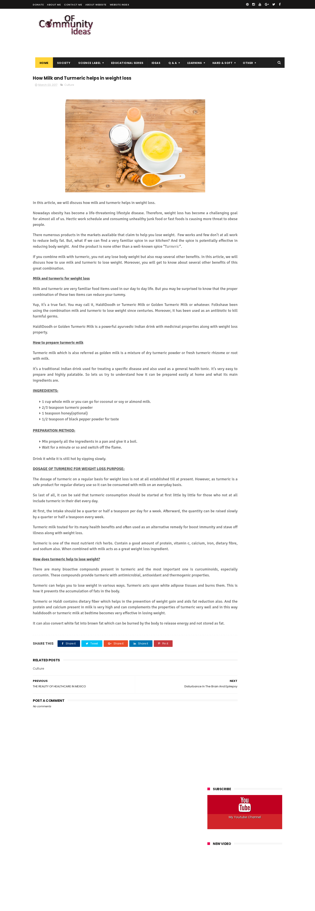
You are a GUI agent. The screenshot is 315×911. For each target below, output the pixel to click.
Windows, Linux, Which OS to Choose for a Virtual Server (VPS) (252, 521)
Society (61, 52)
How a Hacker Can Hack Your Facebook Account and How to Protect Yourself (243, 338)
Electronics (264, 230)
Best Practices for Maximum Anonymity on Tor (252, 539)
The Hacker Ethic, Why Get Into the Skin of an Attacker (254, 479)
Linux (231, 262)
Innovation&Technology (226, 254)
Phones (215, 270)
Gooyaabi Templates (103, 905)
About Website (96, 4)
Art (259, 221)
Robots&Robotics (221, 278)
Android (215, 221)
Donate (38, 4)
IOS (267, 254)
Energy (214, 238)
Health (267, 238)
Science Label (87, 52)
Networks (257, 262)
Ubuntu (246, 286)
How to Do (262, 246)
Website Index (119, 4)
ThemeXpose (57, 905)
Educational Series (125, 52)
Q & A (170, 52)
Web (260, 286)
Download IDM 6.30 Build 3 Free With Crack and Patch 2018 (255, 459)
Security (244, 278)
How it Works (240, 246)
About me (54, 4)
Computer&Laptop (222, 230)
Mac (242, 262)
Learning (192, 52)
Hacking (251, 238)
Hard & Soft (220, 52)
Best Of (272, 221)
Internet (253, 254)
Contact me (73, 4)
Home (41, 52)
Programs (256, 270)
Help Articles (218, 246)
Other (246, 52)
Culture (69, 76)
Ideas (153, 52)
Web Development (222, 294)
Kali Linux (216, 262)
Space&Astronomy (222, 286)
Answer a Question (239, 221)
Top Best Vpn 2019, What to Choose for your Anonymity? (253, 439)
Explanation (232, 238)
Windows (247, 294)
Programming (235, 270)
